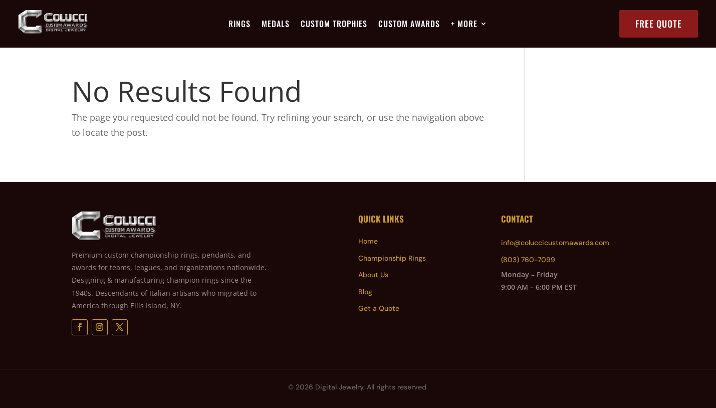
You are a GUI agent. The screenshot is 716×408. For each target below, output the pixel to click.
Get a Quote (378, 308)
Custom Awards (409, 25)
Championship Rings (392, 258)
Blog (365, 291)
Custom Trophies (334, 25)
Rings (239, 25)
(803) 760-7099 (528, 259)
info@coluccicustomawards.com (555, 242)
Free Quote (658, 23)
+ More (464, 25)
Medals (276, 25)
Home (368, 241)
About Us (373, 274)
